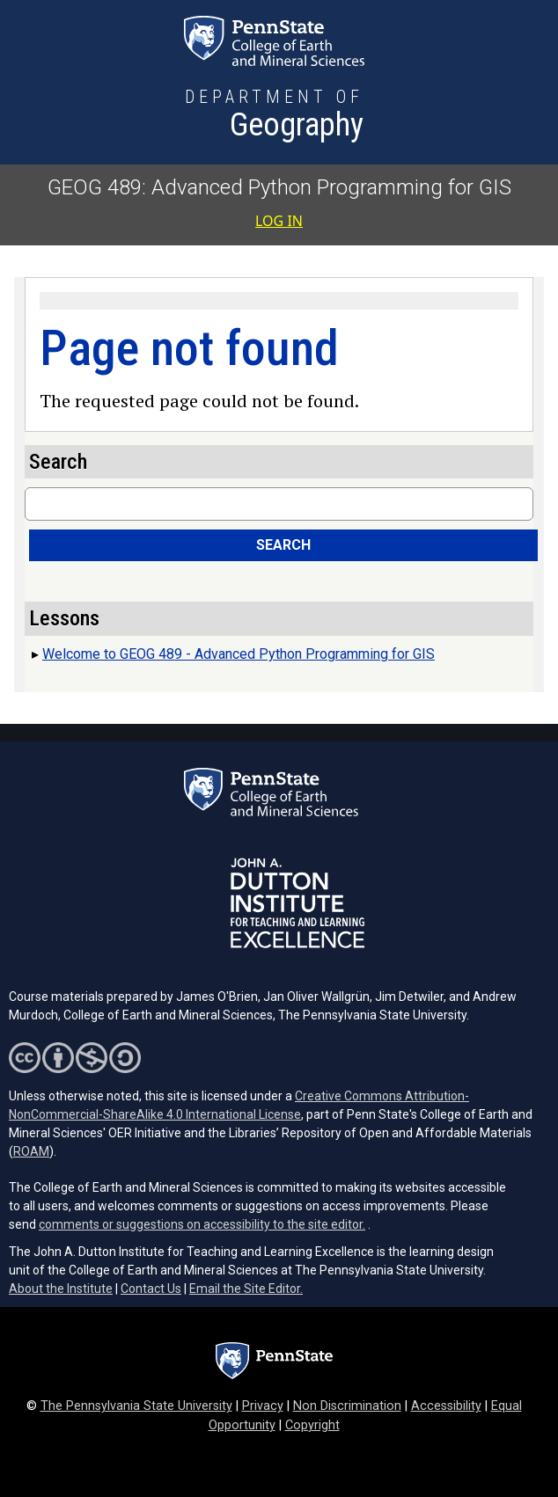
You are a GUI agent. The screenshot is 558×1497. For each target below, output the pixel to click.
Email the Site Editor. (246, 1289)
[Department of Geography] (274, 116)
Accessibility (446, 1405)
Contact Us (151, 1289)
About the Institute (61, 1289)
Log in (279, 220)
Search (283, 545)
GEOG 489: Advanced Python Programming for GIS (279, 187)
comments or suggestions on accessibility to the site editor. (202, 1224)
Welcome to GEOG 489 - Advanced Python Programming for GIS (238, 654)
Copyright (312, 1425)
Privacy (262, 1405)
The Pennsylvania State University (136, 1405)
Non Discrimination (347, 1405)
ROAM (31, 1151)
